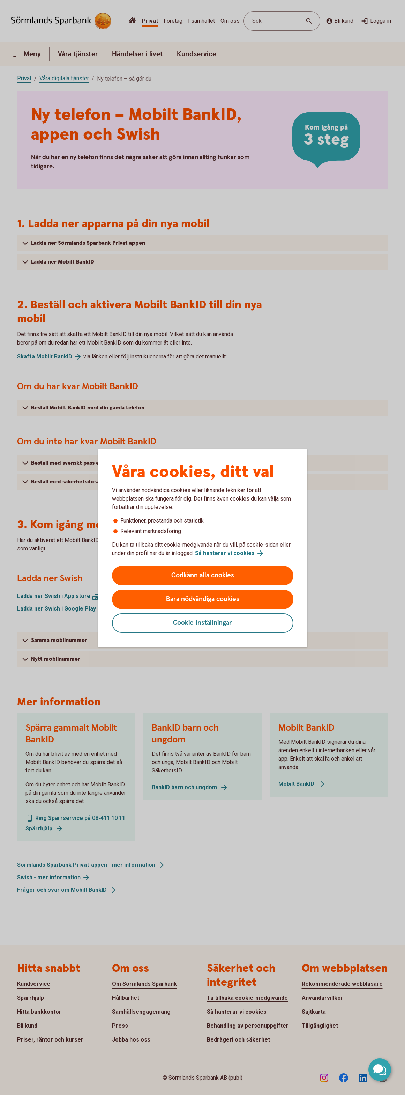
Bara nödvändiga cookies (202, 599)
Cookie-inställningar (202, 623)
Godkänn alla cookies (202, 575)
